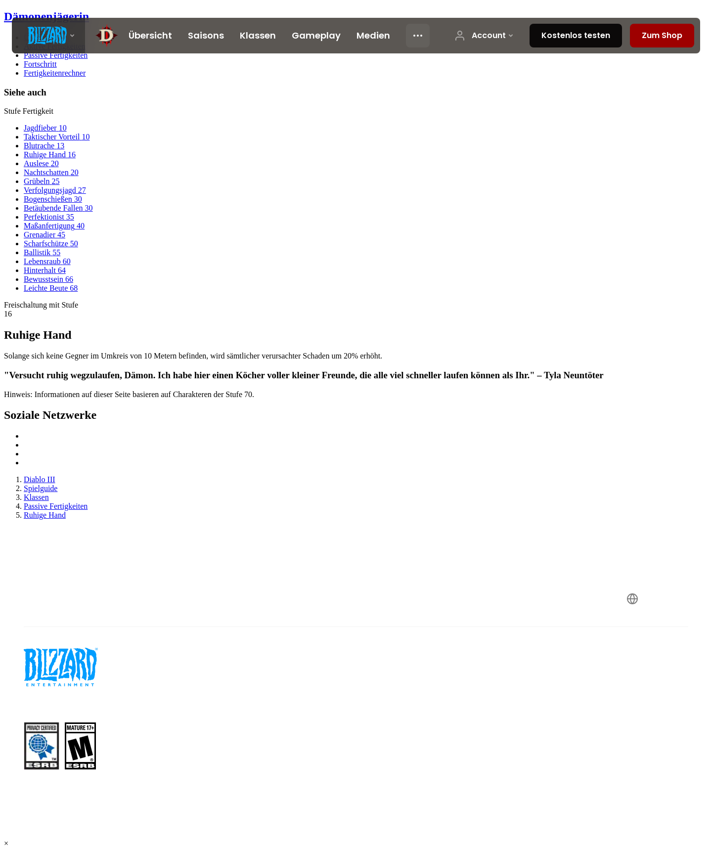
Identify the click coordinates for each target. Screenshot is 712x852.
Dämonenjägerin (46, 16)
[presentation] (48, 35)
